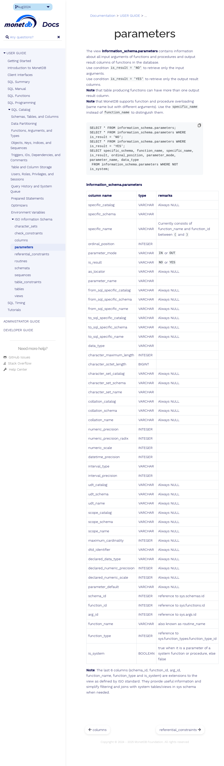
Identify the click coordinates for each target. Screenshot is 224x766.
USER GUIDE (14, 53)
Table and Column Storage (31, 167)
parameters (24, 247)
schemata (22, 268)
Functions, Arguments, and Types (31, 133)
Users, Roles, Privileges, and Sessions (32, 176)
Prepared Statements (27, 198)
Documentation (102, 16)
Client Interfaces (20, 75)
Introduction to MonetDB (27, 68)
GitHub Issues (16, 357)
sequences (23, 275)
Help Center (15, 369)
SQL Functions (19, 96)
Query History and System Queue (31, 188)
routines (21, 261)
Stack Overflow (17, 363)
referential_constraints (32, 254)
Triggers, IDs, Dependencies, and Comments (35, 157)
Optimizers (19, 205)
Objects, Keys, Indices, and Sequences (30, 145)
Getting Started (19, 61)
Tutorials (14, 310)
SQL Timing (16, 303)
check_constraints (29, 233)
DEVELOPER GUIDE (18, 330)
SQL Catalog (19, 110)
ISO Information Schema (31, 219)
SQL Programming (22, 103)
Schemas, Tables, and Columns (35, 117)
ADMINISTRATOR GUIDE (21, 321)
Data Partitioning (24, 124)
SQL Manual (17, 89)
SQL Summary (19, 82)
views (19, 296)
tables (19, 289)
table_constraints (28, 282)
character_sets (26, 226)
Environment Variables (28, 212)
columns (21, 240)
